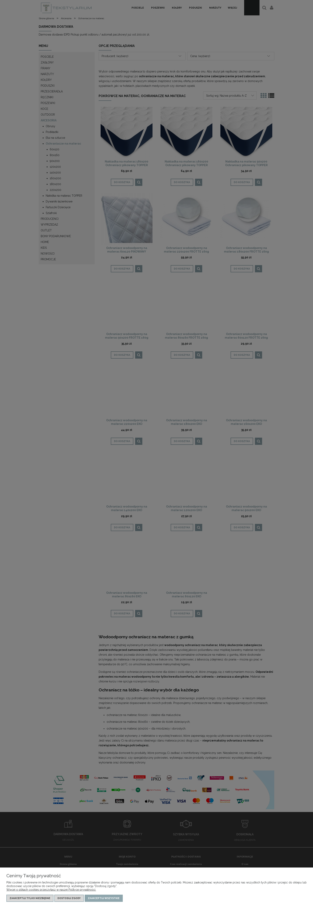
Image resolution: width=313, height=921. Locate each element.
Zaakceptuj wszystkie (104, 898)
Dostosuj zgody (69, 898)
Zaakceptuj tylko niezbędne (30, 898)
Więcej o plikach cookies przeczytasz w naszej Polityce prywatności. (51, 889)
